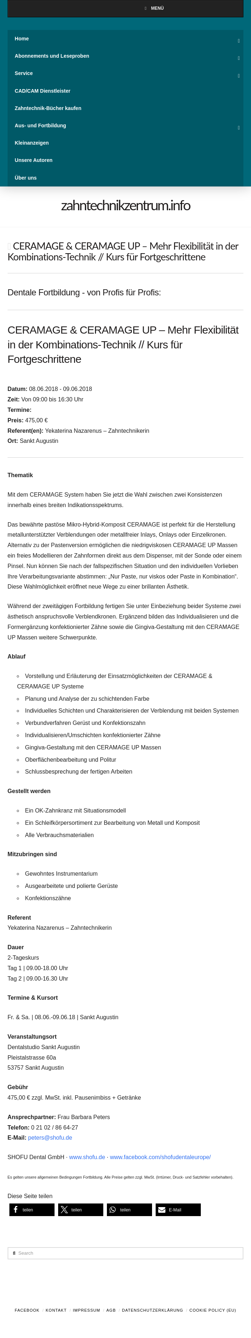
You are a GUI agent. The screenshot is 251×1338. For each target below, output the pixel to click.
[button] (32, 1209)
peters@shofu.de (50, 1138)
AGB (111, 1310)
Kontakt (56, 1310)
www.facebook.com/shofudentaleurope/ (160, 1157)
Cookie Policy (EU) (212, 1310)
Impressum (86, 1310)
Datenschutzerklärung (152, 1310)
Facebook (27, 1310)
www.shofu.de (87, 1157)
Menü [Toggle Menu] (153, 8)
